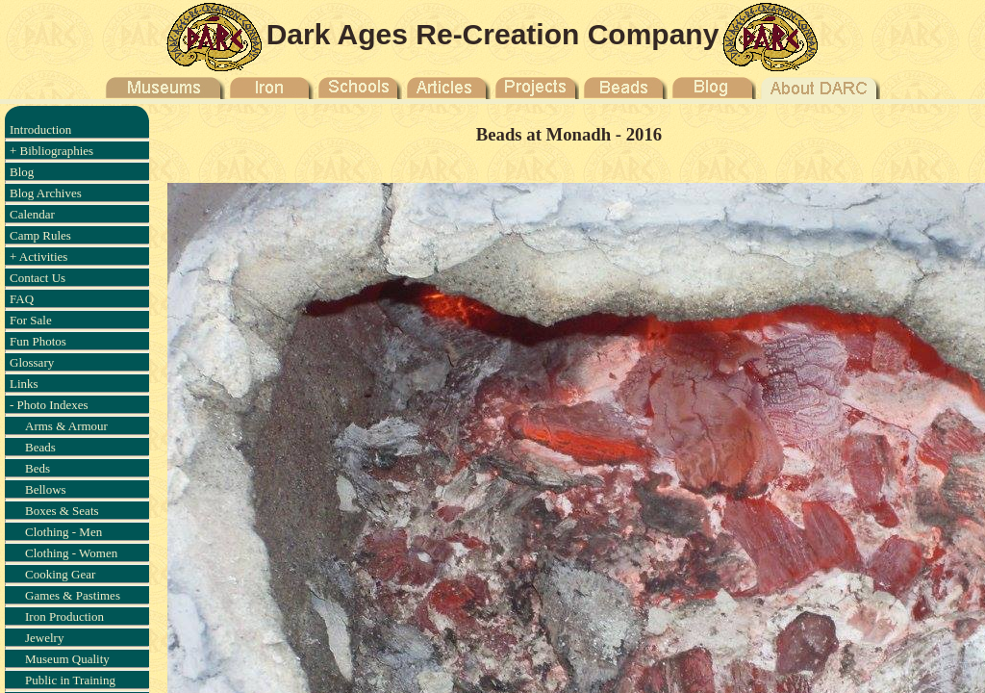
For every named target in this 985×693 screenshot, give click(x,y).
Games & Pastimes (72, 595)
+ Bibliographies (51, 150)
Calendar (32, 214)
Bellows (45, 489)
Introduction (40, 129)
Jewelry (44, 637)
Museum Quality (67, 659)
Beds (37, 468)
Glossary (32, 362)
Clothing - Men (63, 532)
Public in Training (70, 680)
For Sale (31, 320)
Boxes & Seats (62, 510)
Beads (40, 447)
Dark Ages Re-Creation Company (493, 34)
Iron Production (64, 616)
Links (24, 383)
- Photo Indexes (49, 405)
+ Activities (38, 256)
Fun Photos (38, 341)
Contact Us (37, 277)
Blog (22, 172)
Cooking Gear (60, 574)
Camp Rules (40, 235)
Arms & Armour (66, 426)
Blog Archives (46, 193)
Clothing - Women (71, 553)
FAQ (22, 299)
